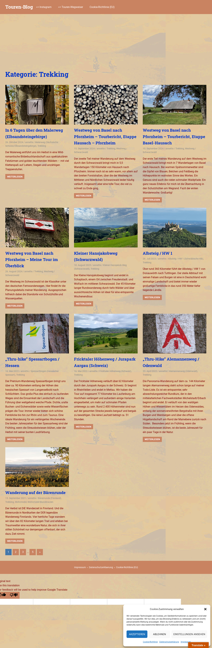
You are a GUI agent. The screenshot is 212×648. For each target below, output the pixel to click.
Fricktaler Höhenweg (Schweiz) (115, 371)
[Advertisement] (106, 39)
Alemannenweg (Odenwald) (183, 371)
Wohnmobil (20, 502)
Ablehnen (159, 634)
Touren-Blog (19, 7)
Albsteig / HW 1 (157, 253)
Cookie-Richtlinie (150, 642)
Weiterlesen (15, 176)
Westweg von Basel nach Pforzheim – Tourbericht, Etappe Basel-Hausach (174, 137)
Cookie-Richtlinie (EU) (102, 7)
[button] (205, 609)
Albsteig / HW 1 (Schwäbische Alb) (185, 258)
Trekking (41, 146)
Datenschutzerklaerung (101, 567)
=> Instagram (44, 7)
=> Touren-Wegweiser (70, 7)
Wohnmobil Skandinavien (40, 502)
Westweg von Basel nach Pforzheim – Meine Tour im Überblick (31, 260)
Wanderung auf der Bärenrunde (35, 492)
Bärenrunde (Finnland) (49, 498)
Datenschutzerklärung (169, 642)
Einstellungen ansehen (189, 634)
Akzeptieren (137, 634)
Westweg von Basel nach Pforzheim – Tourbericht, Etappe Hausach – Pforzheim (105, 137)
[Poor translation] (13, 595)
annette (29, 142)
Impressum (186, 642)
